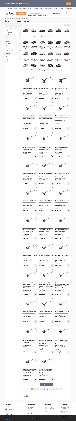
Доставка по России (38, 7)
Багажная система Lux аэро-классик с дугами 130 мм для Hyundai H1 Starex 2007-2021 (62, 284)
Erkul (13, 33)
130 (13, 59)
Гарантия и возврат (65, 414)
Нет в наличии (13, 44)
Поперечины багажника (13, 50)
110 (13, 55)
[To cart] (35, 97)
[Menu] (21, 12)
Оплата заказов (48, 7)
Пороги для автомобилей (49, 407)
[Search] (29, 12)
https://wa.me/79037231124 (28, 412)
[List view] (65, 24)
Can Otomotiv (13, 31)
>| (60, 388)
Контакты (62, 7)
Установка (55, 7)
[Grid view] (68, 24)
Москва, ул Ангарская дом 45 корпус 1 (39, 14)
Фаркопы (46, 410)
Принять (67, 418)
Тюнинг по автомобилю (49, 406)
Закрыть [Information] (68, 2)
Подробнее (7, 419)
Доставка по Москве (12, 7)
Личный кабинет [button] (69, 7)
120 (13, 57)
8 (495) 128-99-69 (56, 12)
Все (7, 40)
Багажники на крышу (11, 17)
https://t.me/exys (31, 412)
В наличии (13, 42)
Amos (13, 30)
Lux (13, 35)
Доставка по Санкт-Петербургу (25, 7)
